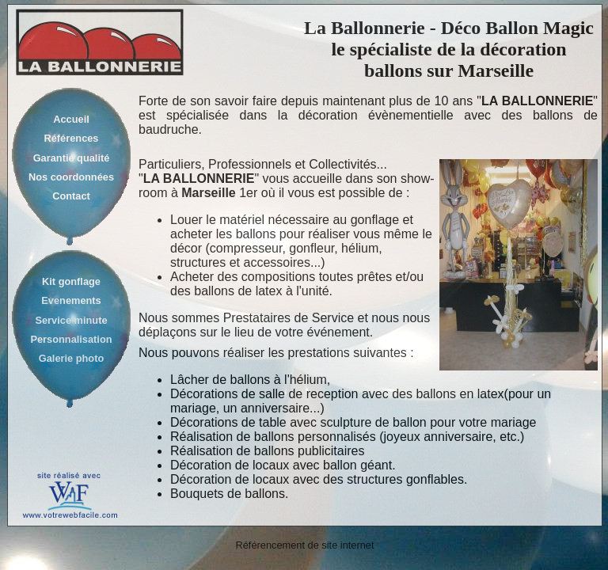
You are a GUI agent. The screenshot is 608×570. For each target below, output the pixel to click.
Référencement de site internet (305, 545)
